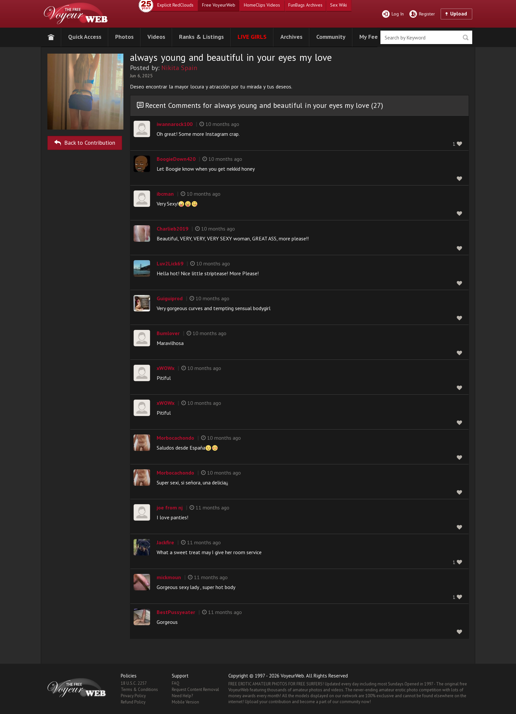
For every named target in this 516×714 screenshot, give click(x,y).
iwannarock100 (175, 124)
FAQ (175, 683)
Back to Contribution (84, 141)
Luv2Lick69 (170, 263)
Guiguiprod (170, 298)
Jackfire (165, 542)
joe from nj (170, 507)
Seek (465, 37)
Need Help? (182, 696)
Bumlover (168, 333)
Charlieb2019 (172, 228)
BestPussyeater (176, 612)
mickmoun (169, 577)
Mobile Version (185, 702)
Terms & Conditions (139, 689)
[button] (85, 36)
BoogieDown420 (176, 159)
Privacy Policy (133, 696)
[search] (426, 37)
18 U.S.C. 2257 (134, 683)
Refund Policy (133, 702)
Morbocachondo (175, 437)
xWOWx (165, 368)
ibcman (165, 193)
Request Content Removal (195, 689)
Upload (458, 13)
